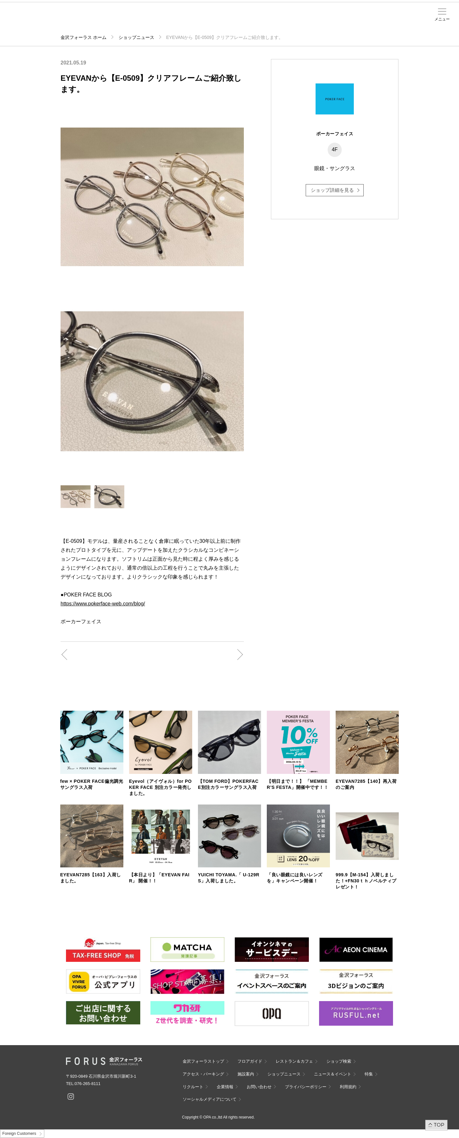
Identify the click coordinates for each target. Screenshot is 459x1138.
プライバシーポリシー (305, 1086)
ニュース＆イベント (207, 21)
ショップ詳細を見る (332, 190)
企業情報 (225, 1086)
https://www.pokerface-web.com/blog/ (103, 603)
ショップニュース (136, 37)
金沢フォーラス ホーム (83, 37)
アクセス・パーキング (157, 21)
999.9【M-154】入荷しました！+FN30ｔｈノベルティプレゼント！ (366, 880)
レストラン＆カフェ (294, 1061)
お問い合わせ (259, 1086)
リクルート (193, 1086)
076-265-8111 (87, 1083)
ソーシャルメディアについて (210, 1099)
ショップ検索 (132, 19)
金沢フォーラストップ (203, 1061)
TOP (439, 1125)
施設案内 (182, 19)
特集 (369, 1074)
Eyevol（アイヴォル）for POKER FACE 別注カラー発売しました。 (160, 787)
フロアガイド (107, 19)
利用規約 (348, 1086)
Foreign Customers (19, 1133)
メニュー (442, 19)
